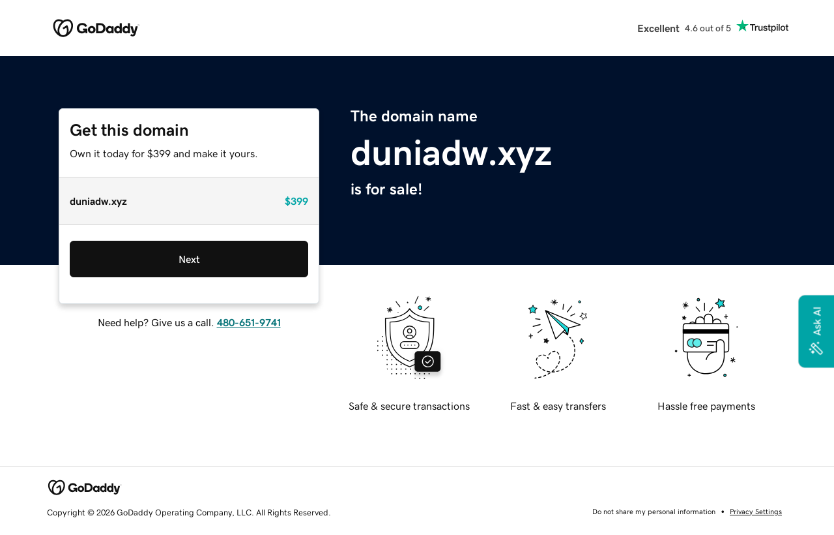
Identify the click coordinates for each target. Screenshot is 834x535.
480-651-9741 (249, 322)
